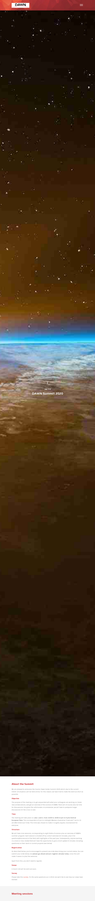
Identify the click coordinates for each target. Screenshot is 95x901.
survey (25, 877)
